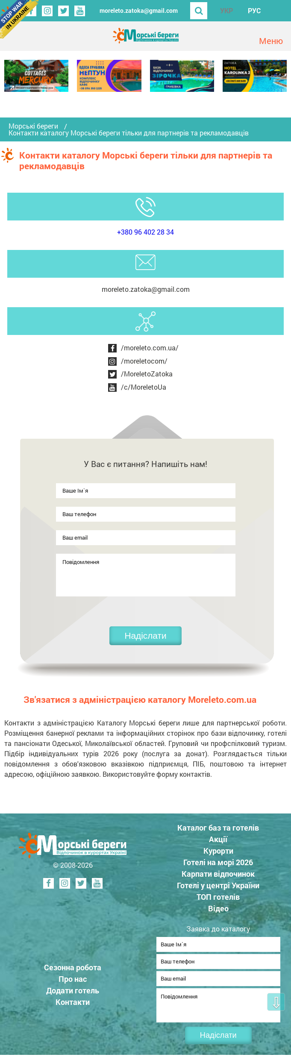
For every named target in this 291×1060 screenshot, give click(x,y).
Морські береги (33, 126)
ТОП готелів (218, 897)
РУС (254, 10)
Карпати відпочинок (218, 874)
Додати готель (72, 993)
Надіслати (145, 635)
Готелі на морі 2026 (218, 862)
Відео (218, 908)
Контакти (73, 1004)
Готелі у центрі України (218, 885)
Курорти (218, 851)
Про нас (73, 981)
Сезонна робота (72, 970)
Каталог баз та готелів (218, 827)
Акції (218, 839)
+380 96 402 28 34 (145, 231)
